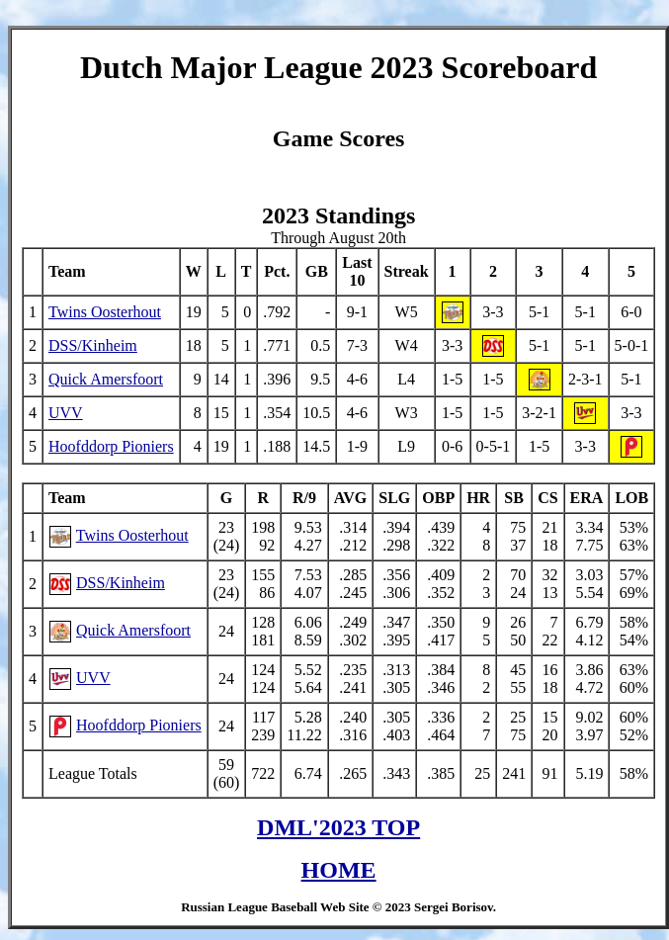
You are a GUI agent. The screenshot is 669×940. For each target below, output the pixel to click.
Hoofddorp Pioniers (111, 449)
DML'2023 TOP (338, 830)
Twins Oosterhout (104, 314)
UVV (65, 415)
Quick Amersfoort (105, 382)
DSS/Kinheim (92, 348)
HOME (338, 873)
